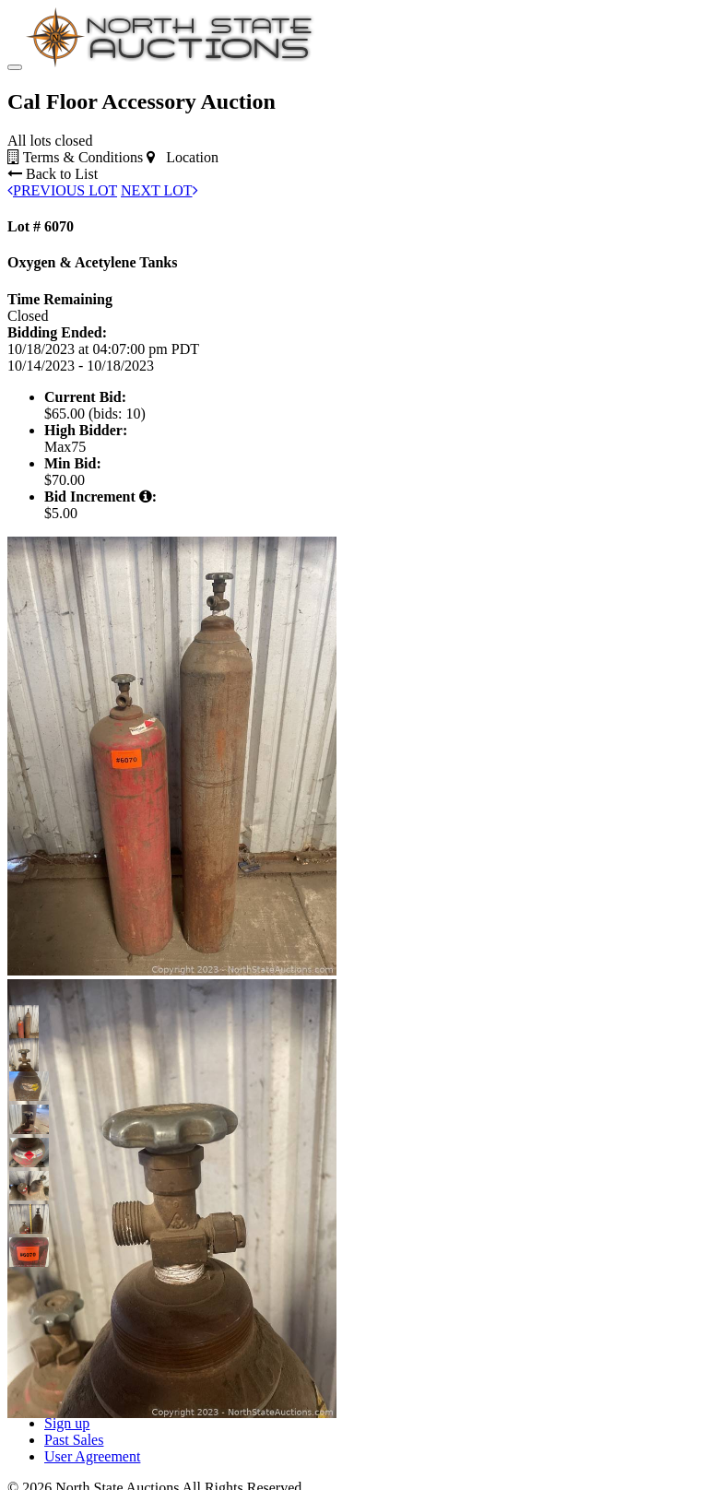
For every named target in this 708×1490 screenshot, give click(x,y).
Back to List (52, 174)
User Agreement (92, 1456)
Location (182, 157)
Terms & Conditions (75, 157)
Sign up (66, 1423)
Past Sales (73, 1440)
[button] (24, 1019)
